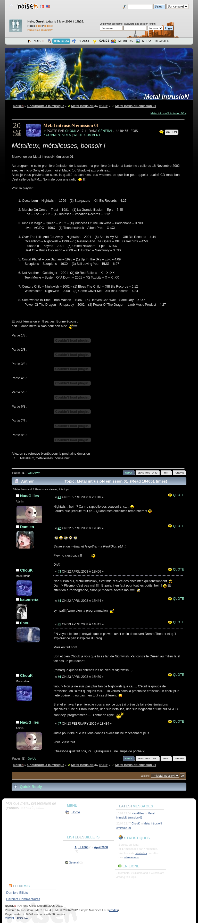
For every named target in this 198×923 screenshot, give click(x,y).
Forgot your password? (39, 29)
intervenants (131, 857)
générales (141, 853)
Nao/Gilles (29, 495)
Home (75, 812)
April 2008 (81, 847)
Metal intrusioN (168, 97)
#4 (59, 601)
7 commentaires (57, 135)
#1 (59, 497)
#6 (59, 677)
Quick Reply (31, 786)
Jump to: (145, 775)
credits (113, 910)
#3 (59, 571)
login (38, 25)
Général (105, 131)
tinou (25, 623)
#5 (59, 624)
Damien (27, 526)
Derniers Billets (17, 893)
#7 (59, 723)
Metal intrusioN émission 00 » (168, 113)
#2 (59, 528)
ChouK (103, 106)
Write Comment (86, 135)
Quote (176, 495)
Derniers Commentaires (23, 899)
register (48, 25)
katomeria (29, 599)
